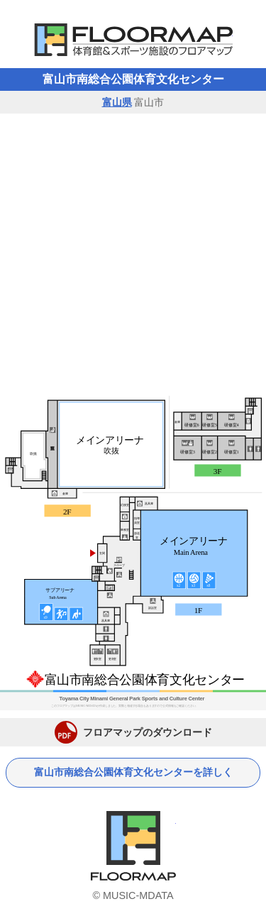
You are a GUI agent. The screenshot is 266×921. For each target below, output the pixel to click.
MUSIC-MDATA (138, 895)
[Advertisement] (133, 254)
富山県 (117, 102)
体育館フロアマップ (133, 40)
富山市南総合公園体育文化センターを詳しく (133, 772)
